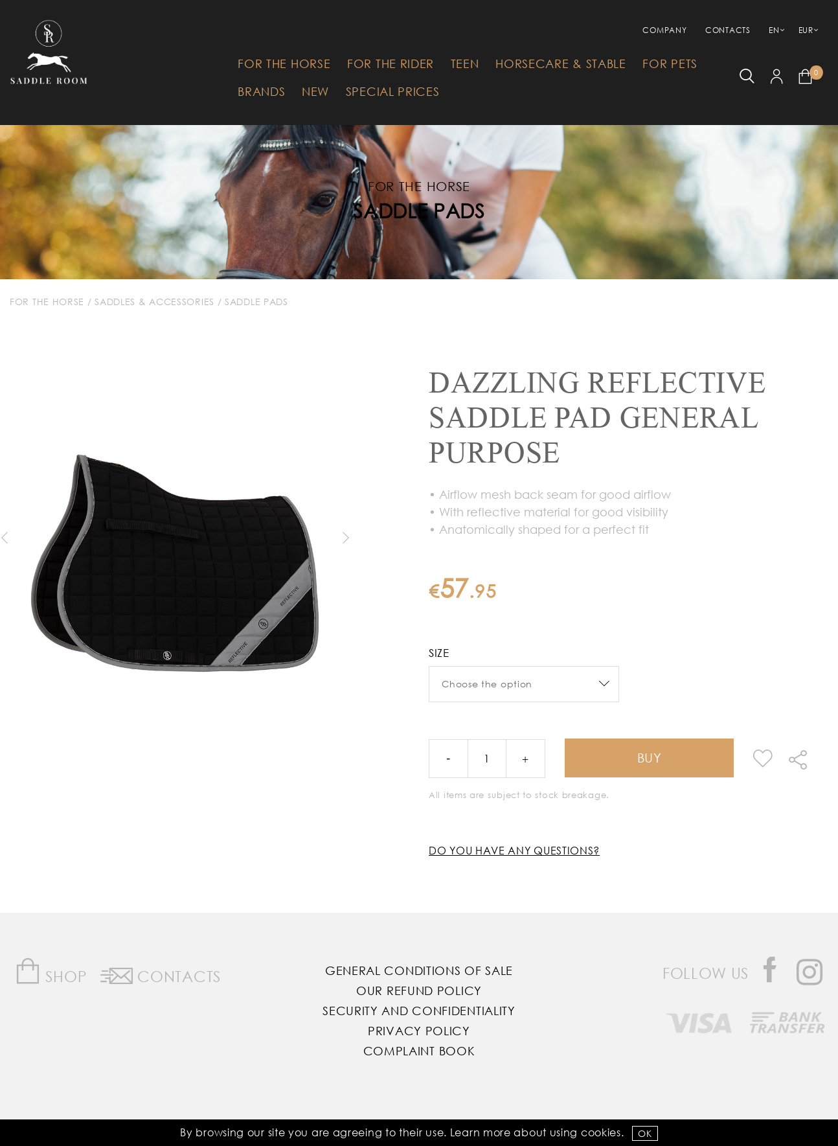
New (315, 91)
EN (774, 30)
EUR (805, 30)
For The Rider (390, 63)
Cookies (601, 1132)
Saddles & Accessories (154, 301)
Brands (261, 91)
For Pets (669, 63)
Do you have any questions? (514, 850)
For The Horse (284, 63)
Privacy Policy (419, 1031)
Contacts (728, 30)
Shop (51, 971)
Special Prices (393, 91)
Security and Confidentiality (419, 1010)
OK (644, 1133)
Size (439, 652)
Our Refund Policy (419, 990)
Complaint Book (419, 1051)
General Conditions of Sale (419, 970)
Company (664, 30)
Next (345, 537)
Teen (465, 63)
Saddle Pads (419, 210)
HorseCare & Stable (560, 63)
